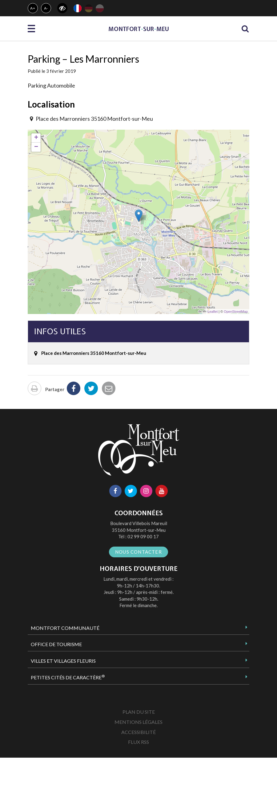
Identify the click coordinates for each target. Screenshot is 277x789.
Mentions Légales (138, 722)
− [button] (36, 147)
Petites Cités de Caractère (68, 677)
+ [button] (36, 138)
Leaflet (212, 311)
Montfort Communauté (65, 628)
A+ (32, 8)
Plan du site (138, 712)
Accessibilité (138, 732)
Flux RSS (138, 742)
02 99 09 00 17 (143, 536)
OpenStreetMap (236, 311)
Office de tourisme (56, 644)
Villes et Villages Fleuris (63, 661)
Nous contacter (138, 552)
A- (46, 8)
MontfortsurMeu (138, 29)
